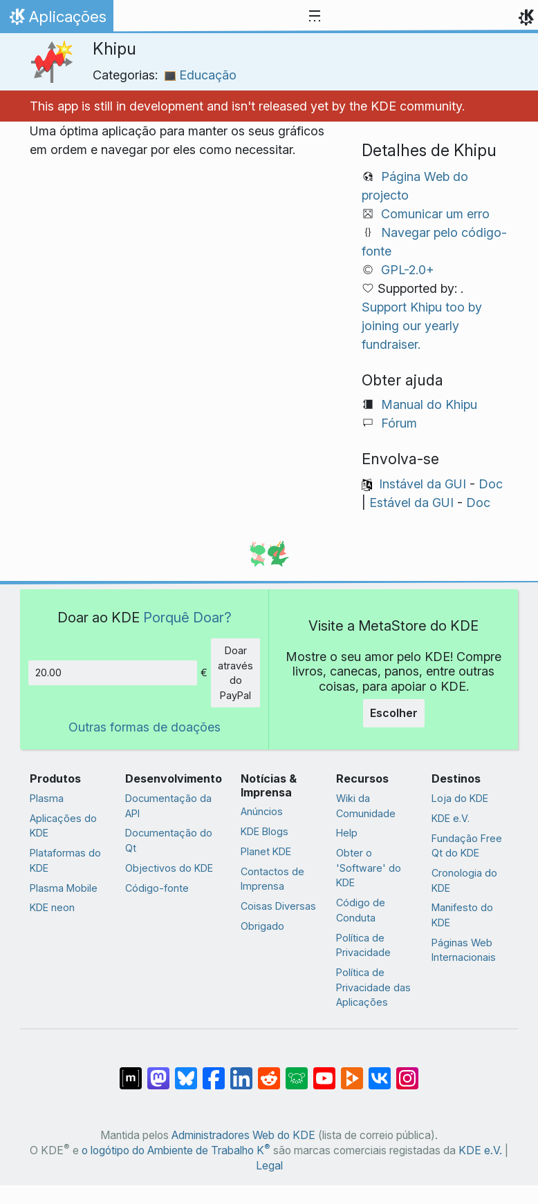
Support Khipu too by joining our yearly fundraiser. (422, 326)
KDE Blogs (264, 831)
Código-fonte (157, 888)
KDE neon (52, 907)
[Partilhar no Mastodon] (158, 1071)
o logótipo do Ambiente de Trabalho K (176, 1150)
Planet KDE (266, 851)
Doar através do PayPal (235, 672)
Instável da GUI (422, 484)
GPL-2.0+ (407, 269)
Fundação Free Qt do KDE (467, 845)
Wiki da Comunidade (366, 805)
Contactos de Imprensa (272, 879)
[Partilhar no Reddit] (269, 1071)
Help (347, 833)
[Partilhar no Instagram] (407, 1071)
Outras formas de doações (144, 727)
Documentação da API (168, 805)
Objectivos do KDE (169, 868)
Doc (491, 484)
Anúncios (262, 811)
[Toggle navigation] (314, 16)
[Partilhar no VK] (380, 1071)
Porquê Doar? (187, 617)
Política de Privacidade (363, 945)
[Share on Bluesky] (186, 1071)
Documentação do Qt (168, 840)
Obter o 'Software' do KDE (368, 867)
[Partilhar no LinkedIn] (241, 1071)
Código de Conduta (360, 910)
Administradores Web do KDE (243, 1135)
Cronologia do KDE (464, 880)
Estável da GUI (411, 502)
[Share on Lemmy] (297, 1071)
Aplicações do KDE (63, 825)
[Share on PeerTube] (352, 1071)
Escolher (394, 713)
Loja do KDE (460, 798)
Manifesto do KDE (462, 914)
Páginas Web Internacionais (464, 950)
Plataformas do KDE (65, 860)
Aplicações (56, 20)
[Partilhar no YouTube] (324, 1071)
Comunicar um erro (435, 214)
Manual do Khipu (429, 404)
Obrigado (262, 926)
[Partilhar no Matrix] (131, 1071)
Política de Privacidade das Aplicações (373, 987)
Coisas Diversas (278, 906)
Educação (200, 75)
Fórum (399, 423)
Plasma (47, 798)
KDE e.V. (451, 818)
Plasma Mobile (64, 888)
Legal (269, 1165)
